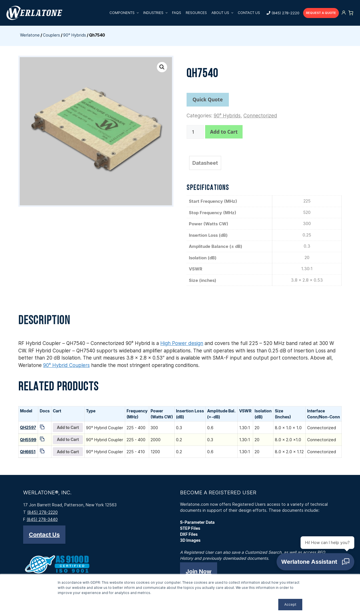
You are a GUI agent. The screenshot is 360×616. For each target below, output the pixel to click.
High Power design (181, 343)
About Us (223, 12)
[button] (162, 67)
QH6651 (27, 451)
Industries (156, 12)
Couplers (51, 35)
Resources (196, 13)
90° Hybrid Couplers (66, 365)
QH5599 (28, 439)
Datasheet (205, 163)
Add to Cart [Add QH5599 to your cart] (68, 439)
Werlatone (30, 35)
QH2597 (28, 427)
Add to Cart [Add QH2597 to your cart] (68, 427)
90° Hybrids (74, 35)
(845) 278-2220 (285, 13)
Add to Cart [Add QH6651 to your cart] (68, 451)
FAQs (176, 13)
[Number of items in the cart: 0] (351, 13)
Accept (290, 604)
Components (125, 12)
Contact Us (249, 13)
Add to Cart (223, 132)
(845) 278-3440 (42, 519)
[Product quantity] (195, 132)
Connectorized (260, 116)
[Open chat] (315, 561)
